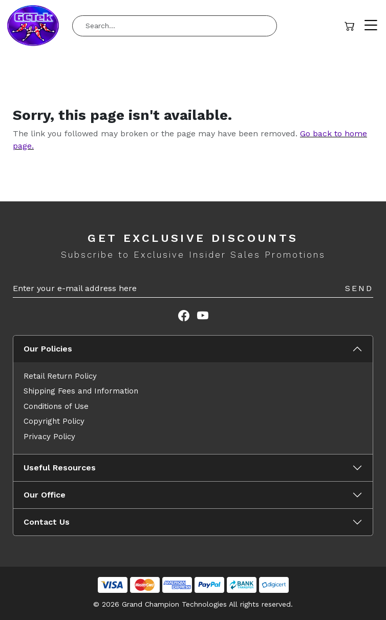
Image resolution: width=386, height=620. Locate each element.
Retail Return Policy (60, 376)
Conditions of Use (56, 406)
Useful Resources (60, 467)
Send (359, 288)
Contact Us (47, 522)
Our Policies (48, 349)
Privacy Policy (49, 436)
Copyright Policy (54, 421)
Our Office (45, 495)
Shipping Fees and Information (81, 391)
